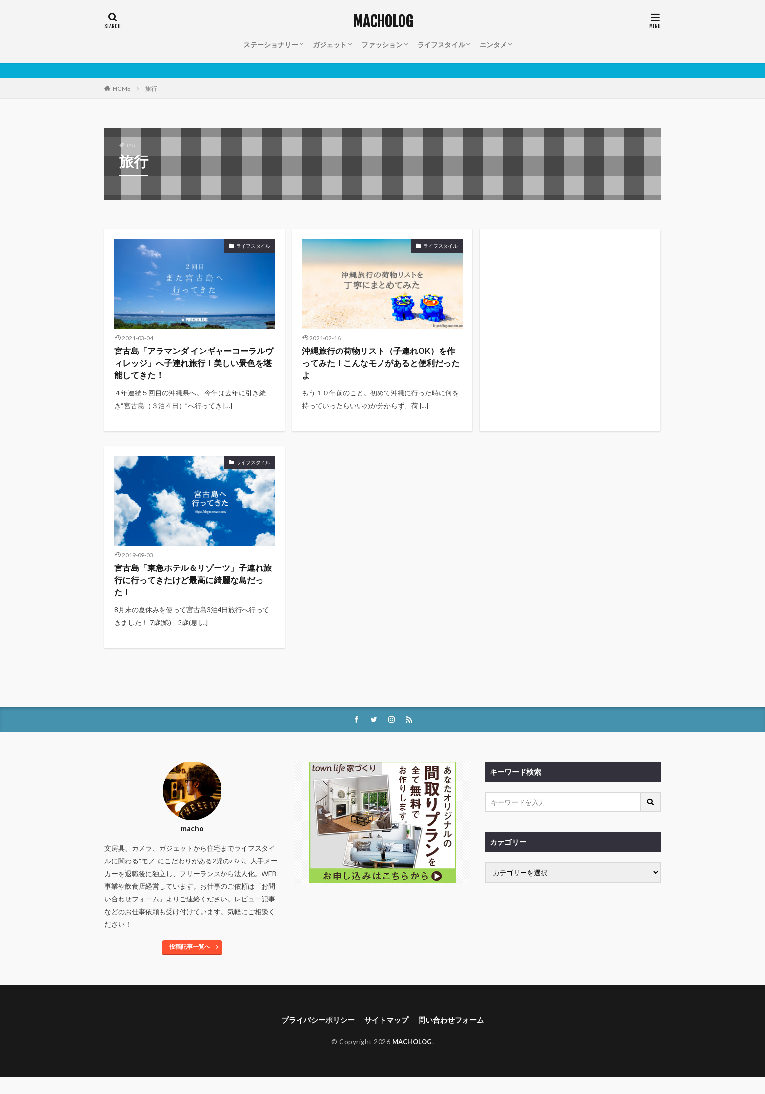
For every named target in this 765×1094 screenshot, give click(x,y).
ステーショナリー (270, 44)
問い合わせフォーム (455, 1036)
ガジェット (330, 44)
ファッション (382, 44)
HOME (122, 88)
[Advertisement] (569, 300)
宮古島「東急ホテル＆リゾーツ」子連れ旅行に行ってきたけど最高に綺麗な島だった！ (192, 591)
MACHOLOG (383, 22)
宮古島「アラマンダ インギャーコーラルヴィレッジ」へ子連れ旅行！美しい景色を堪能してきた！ (193, 367)
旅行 (151, 88)
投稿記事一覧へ (189, 962)
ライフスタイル (441, 44)
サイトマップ (386, 1036)
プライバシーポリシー (314, 1036)
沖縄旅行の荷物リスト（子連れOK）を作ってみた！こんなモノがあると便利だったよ (377, 367)
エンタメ (493, 44)
